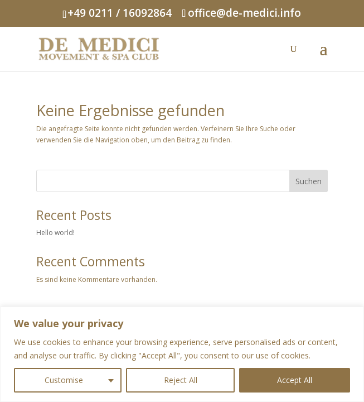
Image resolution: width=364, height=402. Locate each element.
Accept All (294, 380)
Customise (64, 380)
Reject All (180, 380)
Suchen (308, 181)
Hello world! (55, 232)
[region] (182, 354)
